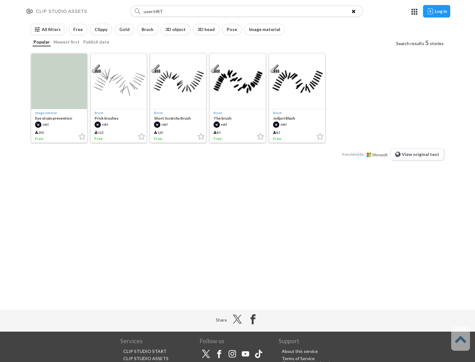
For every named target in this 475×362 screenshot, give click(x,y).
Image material (46, 113)
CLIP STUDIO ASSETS (145, 358)
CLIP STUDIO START (145, 351)
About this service (300, 351)
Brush (99, 113)
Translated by (366, 154)
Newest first (67, 41)
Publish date (96, 41)
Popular (42, 41)
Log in (436, 11)
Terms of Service (298, 358)
